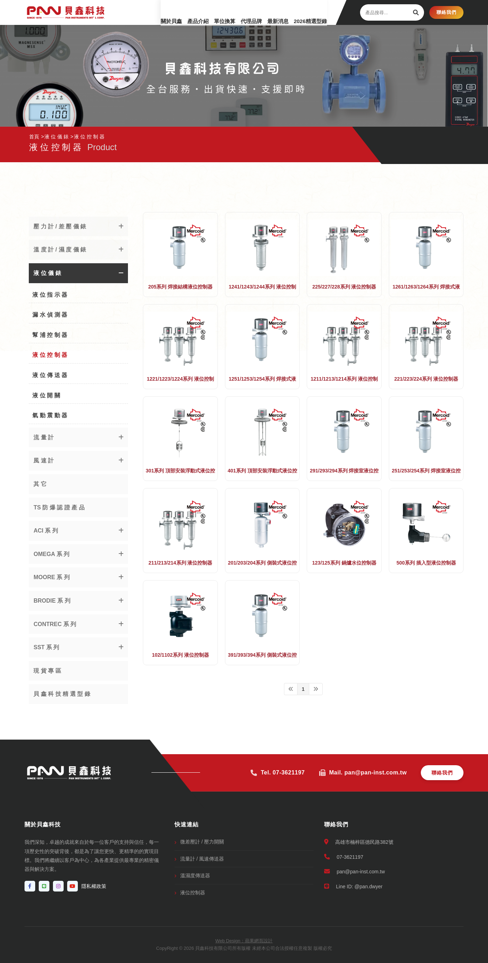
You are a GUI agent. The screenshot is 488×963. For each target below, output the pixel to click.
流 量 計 (43, 437)
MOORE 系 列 (51, 577)
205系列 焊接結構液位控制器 (180, 287)
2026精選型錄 (304, 12)
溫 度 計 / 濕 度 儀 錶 (59, 250)
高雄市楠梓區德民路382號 (358, 842)
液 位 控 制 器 (49, 355)
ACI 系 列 (45, 531)
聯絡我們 (446, 12)
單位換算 (203, 12)
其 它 (39, 484)
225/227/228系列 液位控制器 (344, 287)
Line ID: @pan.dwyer (353, 886)
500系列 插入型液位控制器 (426, 563)
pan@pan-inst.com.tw (354, 871)
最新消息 (267, 12)
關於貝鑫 (139, 12)
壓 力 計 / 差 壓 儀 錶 (59, 226)
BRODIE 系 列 (51, 601)
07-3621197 (343, 857)
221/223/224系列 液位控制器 (426, 379)
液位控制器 (192, 892)
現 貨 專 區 (47, 671)
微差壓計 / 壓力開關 (202, 842)
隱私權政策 (93, 886)
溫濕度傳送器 (195, 875)
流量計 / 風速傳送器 (202, 859)
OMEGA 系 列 (51, 554)
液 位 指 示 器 (49, 295)
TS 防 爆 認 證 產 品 (58, 507)
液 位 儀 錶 (47, 273)
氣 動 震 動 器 (49, 415)
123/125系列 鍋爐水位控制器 (344, 563)
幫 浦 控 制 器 (49, 335)
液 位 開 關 (46, 395)
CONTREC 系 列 (54, 624)
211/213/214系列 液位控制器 (181, 563)
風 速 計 (43, 460)
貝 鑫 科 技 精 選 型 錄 (61, 694)
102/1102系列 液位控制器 (180, 655)
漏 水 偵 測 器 (49, 315)
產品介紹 (171, 12)
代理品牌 (235, 12)
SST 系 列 (46, 647)
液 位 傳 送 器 (49, 375)
